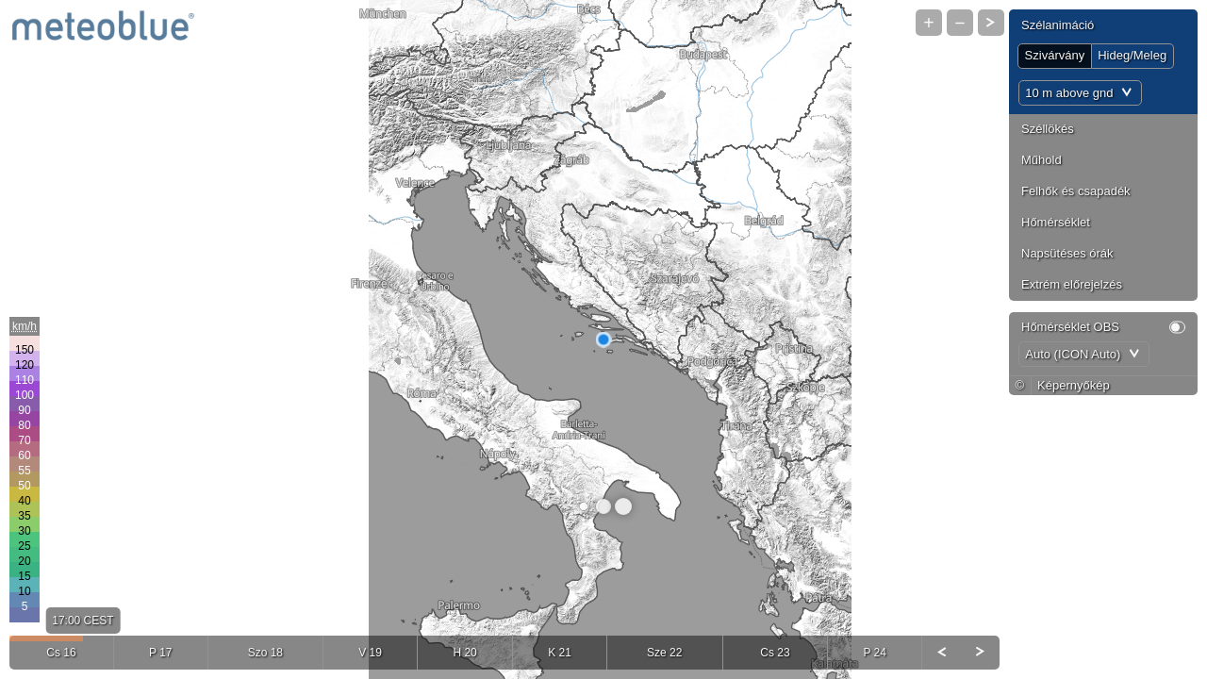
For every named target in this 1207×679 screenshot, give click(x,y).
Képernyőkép (1073, 385)
